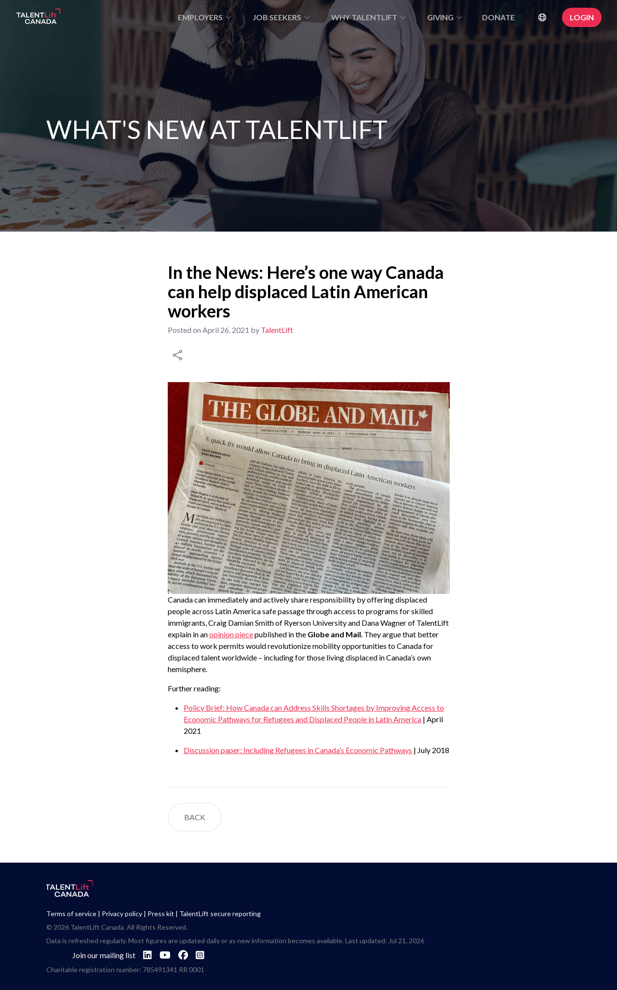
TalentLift (277, 329)
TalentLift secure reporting (220, 913)
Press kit (161, 913)
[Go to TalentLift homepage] (38, 17)
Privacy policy (122, 913)
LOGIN (582, 17)
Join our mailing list (103, 955)
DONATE (498, 17)
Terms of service (71, 913)
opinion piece (231, 634)
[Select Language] (544, 17)
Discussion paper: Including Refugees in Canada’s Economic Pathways (298, 750)
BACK (194, 817)
